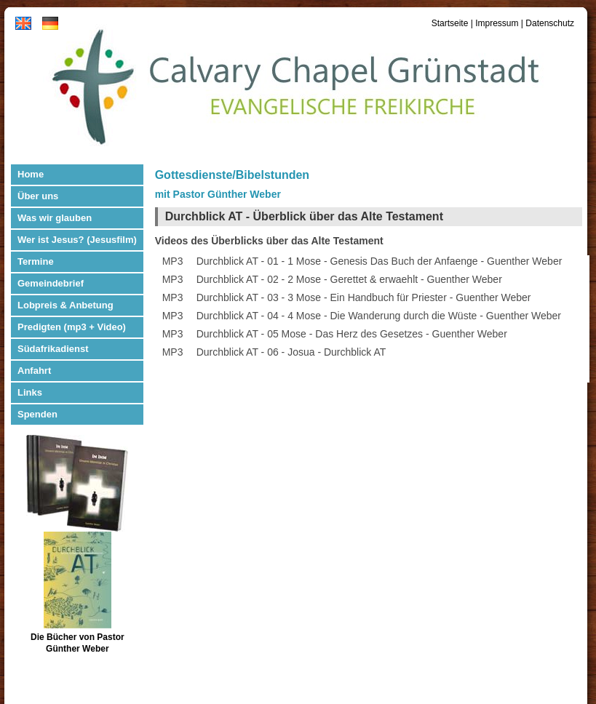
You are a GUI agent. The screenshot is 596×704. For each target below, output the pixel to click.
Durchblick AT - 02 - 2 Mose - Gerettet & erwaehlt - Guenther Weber (349, 279)
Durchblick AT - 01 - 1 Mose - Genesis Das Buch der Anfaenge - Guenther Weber (379, 261)
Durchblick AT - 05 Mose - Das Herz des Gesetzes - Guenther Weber (351, 334)
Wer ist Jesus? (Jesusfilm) (77, 239)
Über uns (37, 196)
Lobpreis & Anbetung (65, 305)
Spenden (37, 414)
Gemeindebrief (50, 283)
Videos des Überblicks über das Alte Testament (269, 241)
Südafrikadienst (53, 348)
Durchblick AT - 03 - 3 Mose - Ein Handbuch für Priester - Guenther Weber (363, 297)
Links (29, 392)
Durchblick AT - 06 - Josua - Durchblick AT (291, 352)
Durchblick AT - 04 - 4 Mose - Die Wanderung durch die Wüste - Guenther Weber (378, 315)
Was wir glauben (54, 217)
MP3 (172, 261)
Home (30, 174)
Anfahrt (34, 370)
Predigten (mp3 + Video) (71, 326)
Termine (35, 261)
